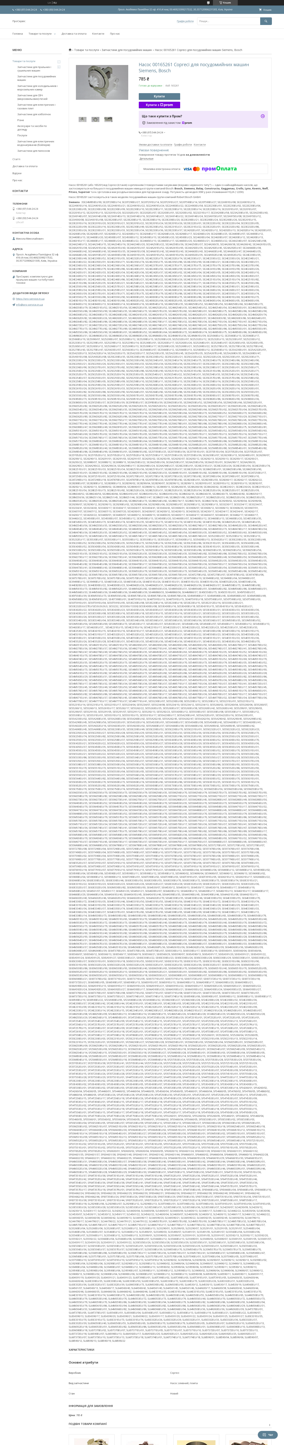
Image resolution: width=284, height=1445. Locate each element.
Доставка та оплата (73, 33)
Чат (268, 1435)
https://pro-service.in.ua (30, 298)
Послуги (22, 135)
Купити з (159, 105)
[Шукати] (266, 21)
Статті (16, 159)
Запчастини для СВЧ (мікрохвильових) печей (32, 97)
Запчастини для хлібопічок (34, 114)
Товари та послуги (40, 33)
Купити (159, 96)
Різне (20, 120)
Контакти (98, 33)
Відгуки (16, 173)
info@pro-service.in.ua (29, 304)
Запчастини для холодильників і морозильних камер (37, 87)
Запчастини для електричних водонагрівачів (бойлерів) (35, 143)
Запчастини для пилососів (33, 150)
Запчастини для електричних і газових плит (36, 106)
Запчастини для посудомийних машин (127, 50)
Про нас (115, 33)
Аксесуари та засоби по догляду (32, 127)
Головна (17, 33)
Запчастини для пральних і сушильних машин (34, 68)
